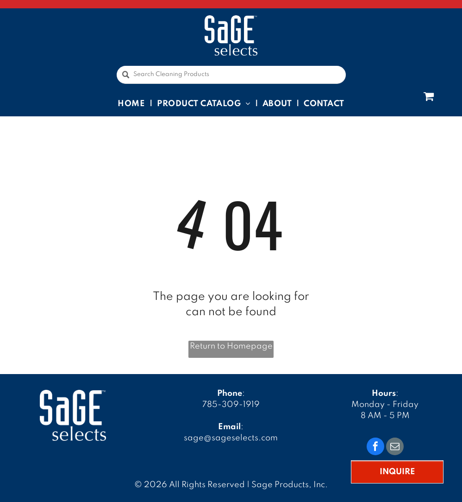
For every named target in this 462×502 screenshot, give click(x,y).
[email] (395, 448)
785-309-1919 (231, 404)
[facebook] (375, 448)
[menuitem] (132, 103)
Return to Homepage (231, 346)
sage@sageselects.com (231, 438)
